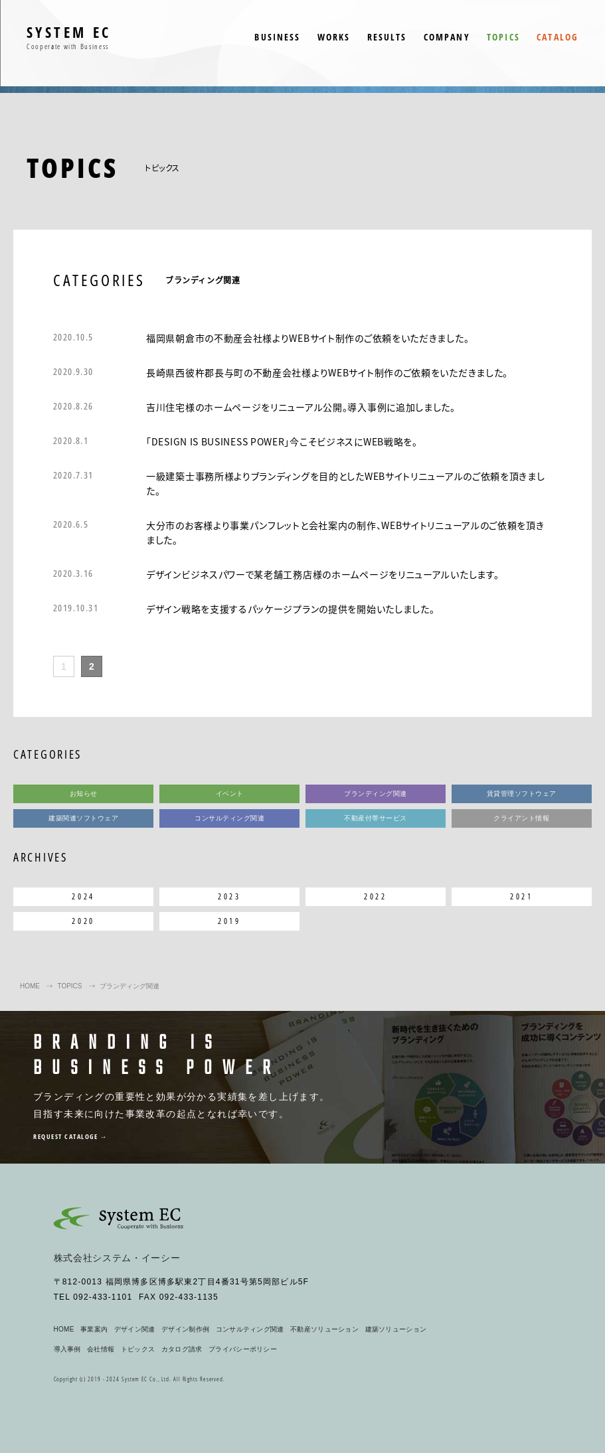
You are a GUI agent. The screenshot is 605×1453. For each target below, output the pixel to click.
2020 (83, 921)
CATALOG (557, 37)
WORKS (334, 37)
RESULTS (387, 37)
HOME (30, 986)
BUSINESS (277, 37)
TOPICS (503, 37)
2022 (375, 896)
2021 (521, 896)
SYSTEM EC (69, 37)
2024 (83, 896)
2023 (229, 896)
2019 (229, 921)
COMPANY (447, 37)
